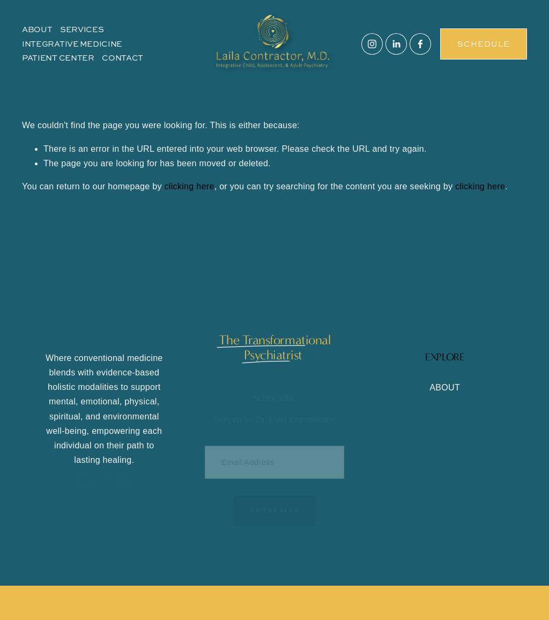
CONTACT (122, 57)
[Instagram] (372, 44)
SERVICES (82, 29)
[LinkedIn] (396, 44)
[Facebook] (420, 44)
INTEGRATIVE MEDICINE (72, 43)
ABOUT (37, 29)
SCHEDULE (483, 43)
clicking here (189, 186)
